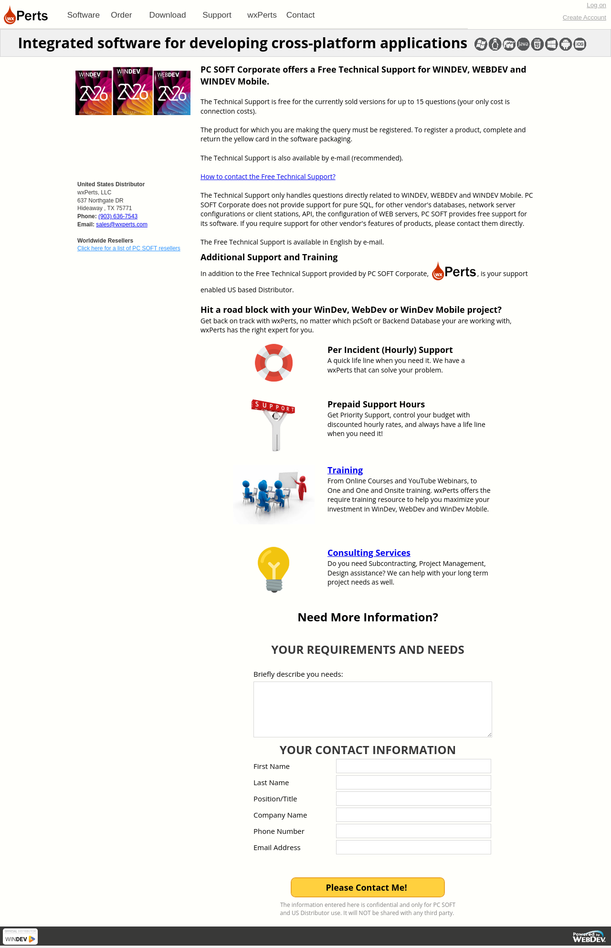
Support (217, 15)
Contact (300, 15)
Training (345, 470)
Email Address (277, 847)
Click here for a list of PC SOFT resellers (128, 248)
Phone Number (279, 831)
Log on (596, 5)
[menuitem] (83, 15)
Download (167, 15)
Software (83, 15)
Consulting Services (369, 552)
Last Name (271, 782)
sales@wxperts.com (121, 224)
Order (121, 15)
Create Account (584, 17)
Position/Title (275, 798)
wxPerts (262, 15)
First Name (271, 766)
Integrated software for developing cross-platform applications (242, 43)
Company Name (280, 815)
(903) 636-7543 (117, 216)
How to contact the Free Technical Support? (268, 176)
